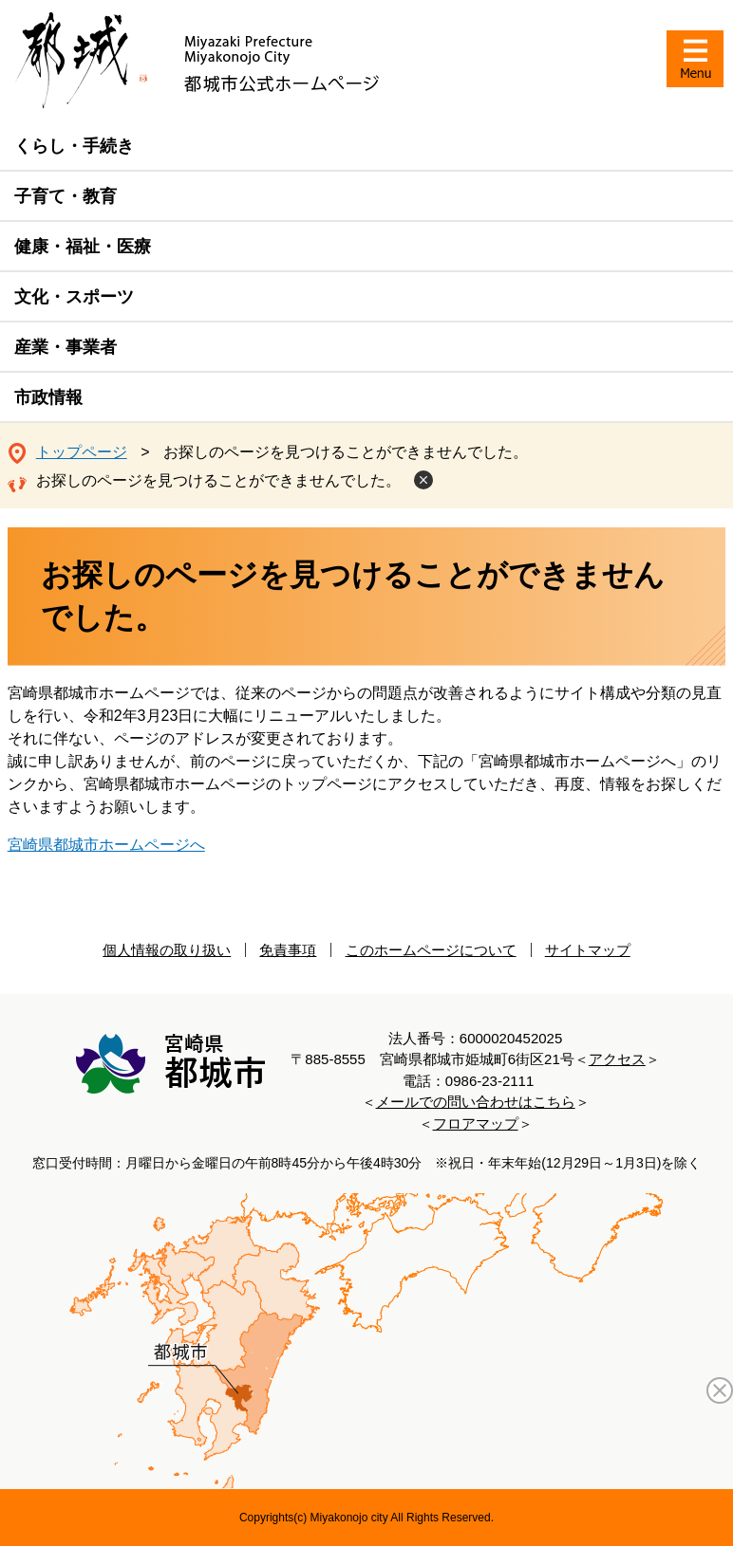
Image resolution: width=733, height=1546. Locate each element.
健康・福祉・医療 (82, 246)
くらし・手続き (74, 146)
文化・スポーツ (74, 296)
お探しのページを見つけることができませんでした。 (218, 480)
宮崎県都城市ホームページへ (106, 845)
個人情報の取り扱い (167, 950)
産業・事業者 (65, 347)
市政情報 (48, 397)
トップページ (81, 452)
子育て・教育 (65, 196)
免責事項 (287, 950)
